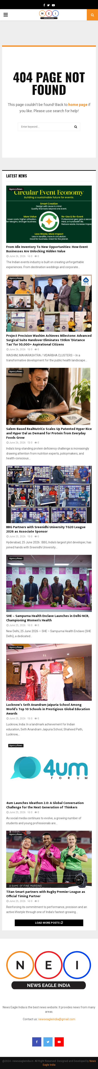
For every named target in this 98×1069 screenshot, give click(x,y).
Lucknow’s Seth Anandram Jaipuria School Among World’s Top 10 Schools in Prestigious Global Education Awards (48, 709)
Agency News (15, 189)
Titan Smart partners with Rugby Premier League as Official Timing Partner (45, 894)
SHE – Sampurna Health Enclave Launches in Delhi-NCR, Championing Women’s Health (47, 618)
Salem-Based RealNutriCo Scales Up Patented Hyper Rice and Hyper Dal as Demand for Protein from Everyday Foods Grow (49, 433)
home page (77, 104)
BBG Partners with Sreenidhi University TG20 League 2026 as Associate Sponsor (46, 529)
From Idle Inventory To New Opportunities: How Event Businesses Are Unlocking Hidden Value (47, 249)
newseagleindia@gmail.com (56, 1019)
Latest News (16, 175)
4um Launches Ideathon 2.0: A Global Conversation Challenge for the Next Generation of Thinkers (45, 805)
